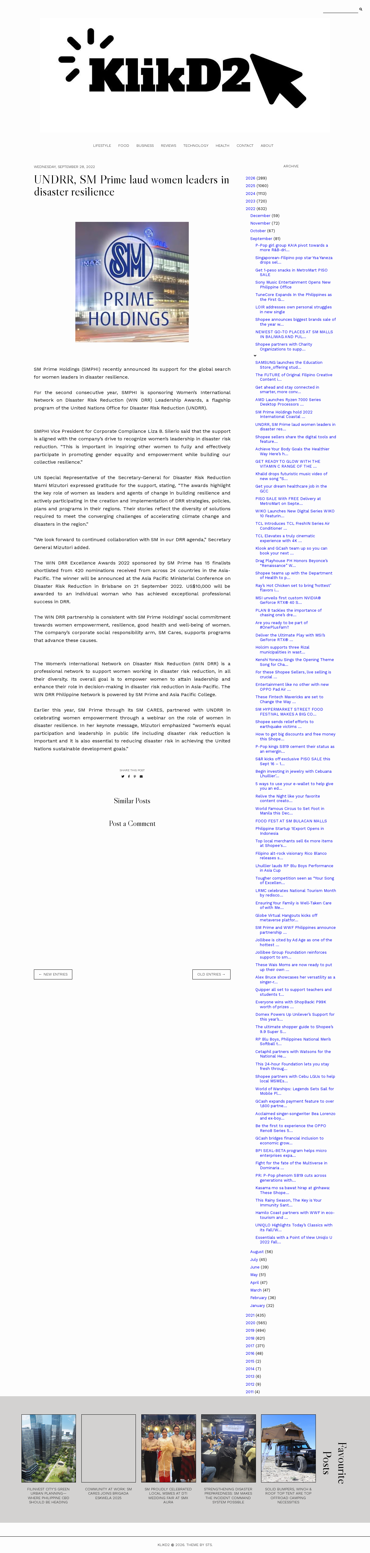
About (267, 145)
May (254, 1274)
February (259, 1297)
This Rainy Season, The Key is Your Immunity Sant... (288, 1202)
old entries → (211, 974)
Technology (195, 145)
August (257, 1251)
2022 (251, 208)
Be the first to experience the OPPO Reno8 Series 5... (290, 1128)
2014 (251, 1369)
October (258, 231)
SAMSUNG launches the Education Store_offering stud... (289, 365)
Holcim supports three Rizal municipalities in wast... (282, 649)
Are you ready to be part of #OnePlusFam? (281, 625)
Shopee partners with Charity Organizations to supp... (283, 346)
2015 (251, 1361)
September (261, 238)
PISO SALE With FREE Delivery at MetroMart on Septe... (288, 501)
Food (123, 145)
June (255, 1267)
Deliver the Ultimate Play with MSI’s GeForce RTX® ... (290, 637)
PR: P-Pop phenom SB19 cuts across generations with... (290, 1178)
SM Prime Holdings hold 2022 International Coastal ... (284, 414)
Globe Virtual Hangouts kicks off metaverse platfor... (286, 918)
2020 (251, 1323)
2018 (251, 1338)
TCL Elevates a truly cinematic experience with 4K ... (285, 538)
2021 (251, 1315)
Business (145, 145)
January (258, 1305)
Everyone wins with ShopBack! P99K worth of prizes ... (290, 1004)
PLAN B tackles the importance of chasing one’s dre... (288, 612)
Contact (245, 145)
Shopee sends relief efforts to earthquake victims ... (284, 724)
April (255, 1282)
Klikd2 (164, 1545)
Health (222, 145)
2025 (251, 185)
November (261, 223)
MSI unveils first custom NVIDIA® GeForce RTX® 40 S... (288, 600)
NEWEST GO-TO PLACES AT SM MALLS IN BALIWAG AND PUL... (294, 334)
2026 (251, 178)
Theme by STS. (199, 1545)
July (254, 1259)
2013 (251, 1376)
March (256, 1290)
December (261, 215)
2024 (251, 193)
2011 (250, 1392)
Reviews (168, 145)
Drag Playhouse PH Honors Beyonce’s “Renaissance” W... (291, 563)
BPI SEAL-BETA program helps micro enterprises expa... (291, 1153)
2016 (251, 1353)
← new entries (53, 974)
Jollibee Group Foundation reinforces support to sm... (291, 954)
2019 (251, 1330)
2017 (251, 1346)
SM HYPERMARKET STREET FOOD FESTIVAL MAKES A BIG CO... (289, 711)
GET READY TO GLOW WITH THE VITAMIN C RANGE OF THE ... (287, 464)
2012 (251, 1384)
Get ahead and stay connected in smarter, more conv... (287, 389)
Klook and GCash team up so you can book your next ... (291, 550)
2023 (251, 201)
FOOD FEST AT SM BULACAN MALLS (291, 821)
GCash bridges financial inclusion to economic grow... (289, 1140)
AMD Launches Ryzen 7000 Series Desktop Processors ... (288, 402)
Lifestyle (102, 145)
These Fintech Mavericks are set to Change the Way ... (289, 699)
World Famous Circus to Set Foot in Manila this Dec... (289, 811)
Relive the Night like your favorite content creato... (287, 798)
